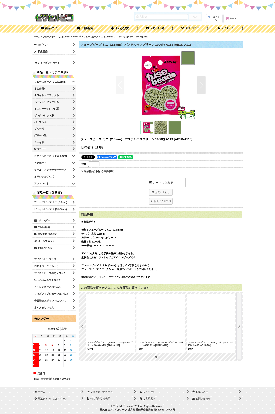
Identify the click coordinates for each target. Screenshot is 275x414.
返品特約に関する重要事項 (97, 171)
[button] (190, 29)
